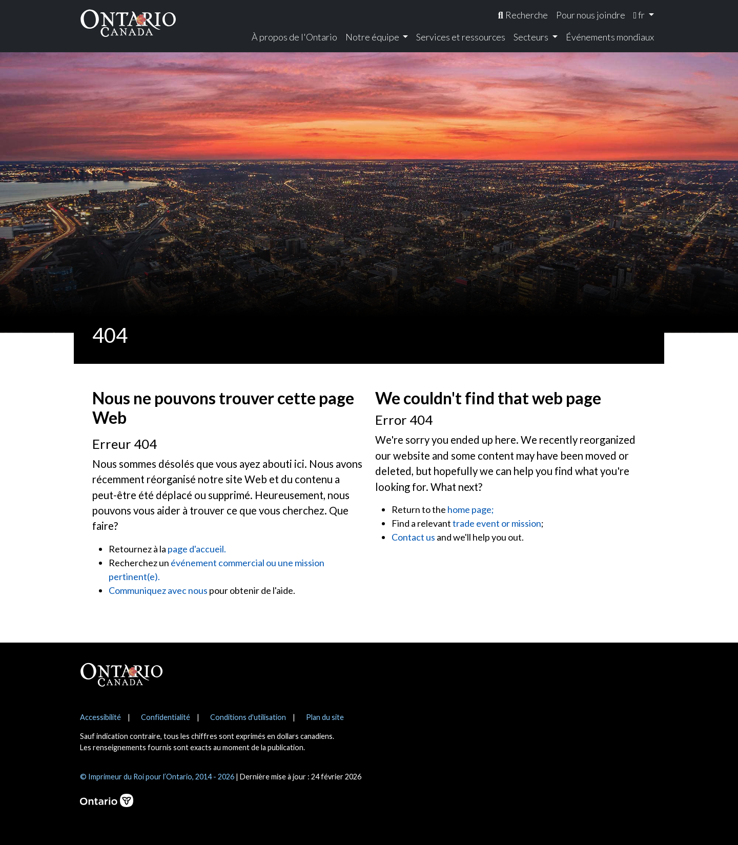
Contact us (413, 537)
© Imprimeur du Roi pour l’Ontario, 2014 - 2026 (157, 776)
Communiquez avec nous (158, 590)
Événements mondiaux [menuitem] (610, 37)
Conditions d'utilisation (248, 717)
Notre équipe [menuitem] (373, 37)
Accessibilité (100, 717)
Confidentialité (165, 717)
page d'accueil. (197, 548)
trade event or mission (497, 523)
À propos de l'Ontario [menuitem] (294, 37)
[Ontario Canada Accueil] (128, 23)
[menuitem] (523, 15)
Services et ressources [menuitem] (460, 37)
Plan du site (325, 717)
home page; (470, 509)
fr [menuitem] (640, 14)
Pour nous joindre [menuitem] (590, 14)
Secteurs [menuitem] (532, 37)
